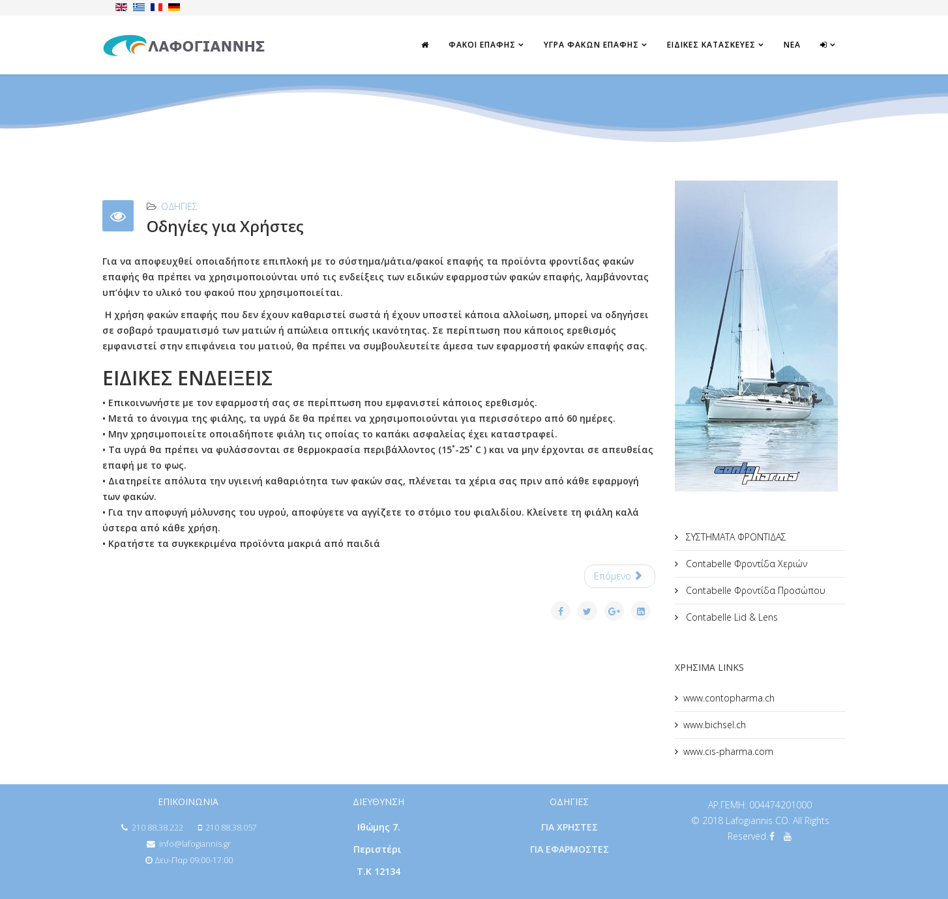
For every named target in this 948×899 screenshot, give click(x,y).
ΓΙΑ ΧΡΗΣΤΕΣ (569, 827)
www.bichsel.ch (714, 724)
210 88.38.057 (231, 827)
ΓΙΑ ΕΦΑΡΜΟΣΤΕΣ (569, 849)
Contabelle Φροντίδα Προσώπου (754, 590)
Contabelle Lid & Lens (730, 617)
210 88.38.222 (157, 827)
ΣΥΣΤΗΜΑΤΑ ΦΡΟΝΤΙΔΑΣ (734, 537)
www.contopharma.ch (729, 698)
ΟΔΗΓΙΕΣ (179, 206)
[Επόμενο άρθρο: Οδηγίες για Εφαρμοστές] (619, 576)
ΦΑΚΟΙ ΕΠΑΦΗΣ (482, 44)
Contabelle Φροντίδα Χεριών (745, 563)
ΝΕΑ (792, 44)
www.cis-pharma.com (728, 751)
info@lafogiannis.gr (195, 843)
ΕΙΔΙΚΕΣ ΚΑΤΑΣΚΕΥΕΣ (711, 44)
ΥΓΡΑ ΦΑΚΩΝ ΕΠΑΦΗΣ (591, 44)
